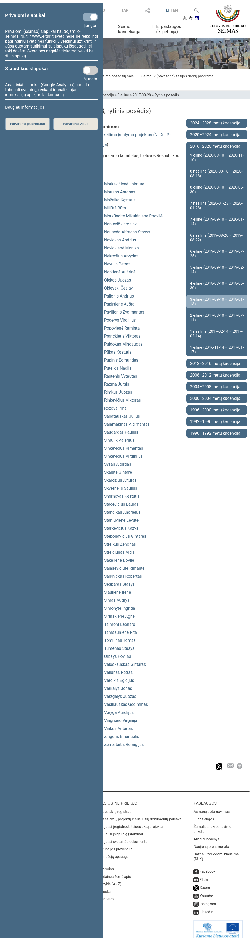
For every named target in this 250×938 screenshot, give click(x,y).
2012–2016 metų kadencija (215, 363)
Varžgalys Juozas (120, 696)
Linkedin (206, 907)
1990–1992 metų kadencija (215, 433)
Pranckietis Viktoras (122, 336)
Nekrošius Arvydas (121, 256)
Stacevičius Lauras (121, 504)
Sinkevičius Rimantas (123, 448)
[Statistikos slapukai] (90, 70)
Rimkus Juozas (118, 392)
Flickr (204, 874)
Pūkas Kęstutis (118, 352)
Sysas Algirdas (117, 464)
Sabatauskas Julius (122, 416)
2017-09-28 (142, 95)
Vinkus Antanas (118, 728)
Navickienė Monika (121, 248)
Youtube (206, 891)
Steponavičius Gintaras (125, 536)
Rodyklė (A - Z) (110, 879)
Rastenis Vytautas (120, 376)
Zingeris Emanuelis (121, 736)
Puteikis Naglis (118, 368)
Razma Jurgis (116, 384)
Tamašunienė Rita (120, 632)
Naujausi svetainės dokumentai (123, 836)
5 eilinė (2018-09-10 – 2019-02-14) (217, 269)
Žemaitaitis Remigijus (124, 744)
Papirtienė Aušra (119, 304)
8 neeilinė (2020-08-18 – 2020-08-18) (216, 173)
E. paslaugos (203, 814)
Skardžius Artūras (120, 480)
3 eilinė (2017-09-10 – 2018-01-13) (217, 301)
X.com (205, 882)
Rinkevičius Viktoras (122, 400)
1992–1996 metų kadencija (215, 421)
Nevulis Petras (117, 264)
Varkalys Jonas (118, 688)
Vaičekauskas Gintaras (125, 664)
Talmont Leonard (119, 624)
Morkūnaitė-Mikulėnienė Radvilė (133, 216)
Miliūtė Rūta (115, 208)
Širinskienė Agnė (119, 616)
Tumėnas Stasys (119, 648)
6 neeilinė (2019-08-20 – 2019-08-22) (216, 237)
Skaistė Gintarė (118, 472)
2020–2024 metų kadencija (215, 134)
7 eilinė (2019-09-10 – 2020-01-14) (217, 221)
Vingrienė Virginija (120, 720)
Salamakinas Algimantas (127, 424)
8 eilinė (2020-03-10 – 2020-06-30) (217, 189)
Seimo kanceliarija (129, 29)
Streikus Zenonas (120, 544)
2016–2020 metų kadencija (215, 146)
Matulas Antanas (119, 192)
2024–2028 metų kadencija (215, 123)
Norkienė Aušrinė (120, 272)
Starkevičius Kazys (121, 528)
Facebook (207, 866)
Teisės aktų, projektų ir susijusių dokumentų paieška (139, 814)
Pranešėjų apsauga (113, 851)
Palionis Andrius (119, 296)
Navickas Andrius (120, 240)
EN (175, 10)
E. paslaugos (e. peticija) (168, 29)
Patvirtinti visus (75, 124)
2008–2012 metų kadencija (215, 375)
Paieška (104, 886)
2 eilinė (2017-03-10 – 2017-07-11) (217, 317)
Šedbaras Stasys (119, 584)
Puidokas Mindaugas (123, 344)
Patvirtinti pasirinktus (27, 124)
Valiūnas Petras (118, 672)
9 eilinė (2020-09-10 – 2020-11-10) (217, 157)
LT (168, 10)
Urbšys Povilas (117, 656)
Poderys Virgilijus (120, 320)
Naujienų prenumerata (211, 841)
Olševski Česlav (118, 288)
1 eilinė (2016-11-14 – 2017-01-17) (217, 349)
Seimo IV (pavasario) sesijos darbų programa (177, 76)
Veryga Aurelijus (119, 712)
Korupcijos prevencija (115, 844)
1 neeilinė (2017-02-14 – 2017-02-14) (216, 333)
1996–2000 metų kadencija (215, 410)
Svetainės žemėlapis (114, 871)
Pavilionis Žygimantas (124, 312)
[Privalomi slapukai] (90, 17)
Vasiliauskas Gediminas (126, 704)
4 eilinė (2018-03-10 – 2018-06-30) (217, 285)
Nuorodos (106, 864)
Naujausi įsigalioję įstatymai (120, 829)
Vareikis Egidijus (119, 680)
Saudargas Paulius (121, 432)
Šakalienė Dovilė (119, 560)
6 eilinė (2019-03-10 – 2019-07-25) (217, 253)
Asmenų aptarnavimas (211, 806)
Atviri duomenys (206, 834)
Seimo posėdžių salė (116, 76)
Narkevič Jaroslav (120, 224)
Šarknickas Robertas (123, 576)
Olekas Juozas (117, 280)
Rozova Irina (115, 408)
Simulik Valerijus (119, 440)
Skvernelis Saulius (120, 488)
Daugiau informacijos (24, 107)
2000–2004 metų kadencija (215, 398)
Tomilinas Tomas (120, 640)
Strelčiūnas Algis (119, 552)
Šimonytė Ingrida (119, 608)
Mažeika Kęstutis (120, 200)
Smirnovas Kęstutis (122, 496)
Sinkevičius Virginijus (123, 456)
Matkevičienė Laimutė (124, 184)
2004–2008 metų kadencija (215, 386)
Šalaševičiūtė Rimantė (124, 568)
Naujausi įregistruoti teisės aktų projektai (131, 821)
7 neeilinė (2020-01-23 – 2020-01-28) (216, 205)
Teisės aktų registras (114, 806)
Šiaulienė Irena (117, 592)
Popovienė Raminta (122, 328)
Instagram (208, 899)
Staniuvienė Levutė (121, 520)
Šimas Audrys (117, 600)
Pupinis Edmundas (121, 360)
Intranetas (106, 894)
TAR (124, 10)
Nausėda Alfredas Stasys (127, 232)
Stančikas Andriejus (122, 512)
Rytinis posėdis (167, 95)
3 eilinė (123, 95)
